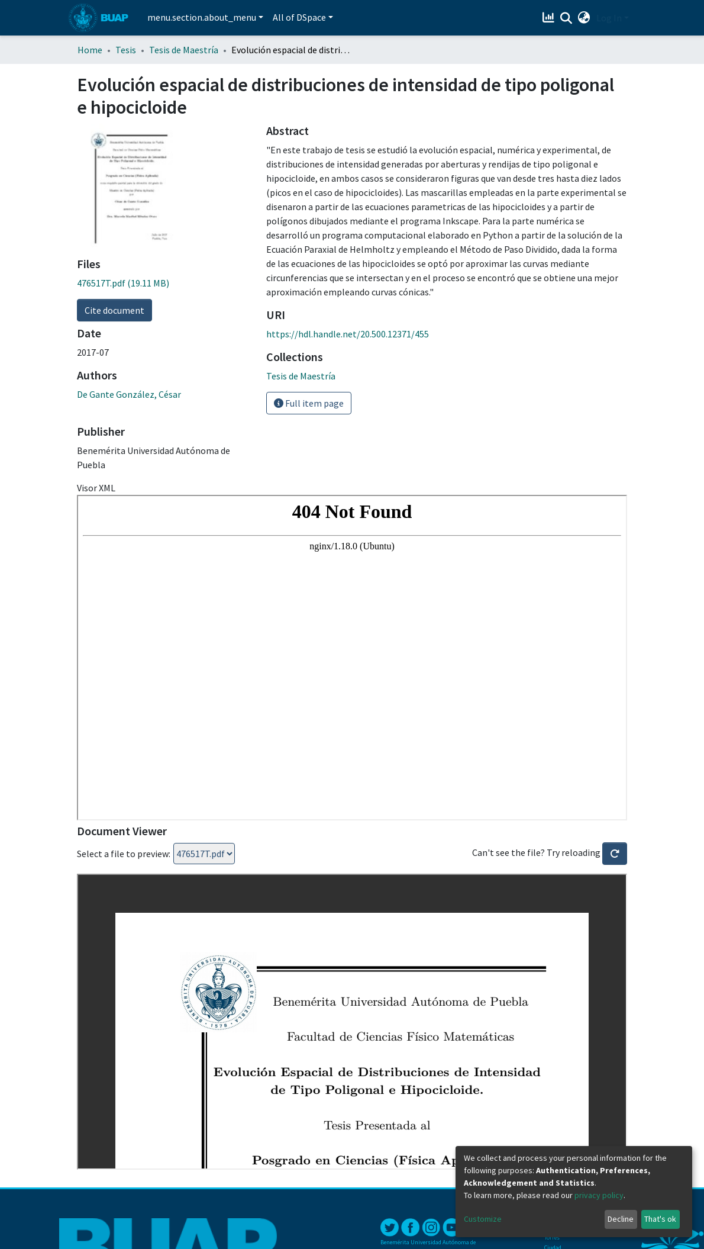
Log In (609, 18)
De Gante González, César (129, 394)
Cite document (114, 310)
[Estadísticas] (549, 18)
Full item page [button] (309, 403)
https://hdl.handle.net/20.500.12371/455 (347, 334)
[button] (584, 18)
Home (89, 50)
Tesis (125, 50)
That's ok (660, 1218)
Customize (483, 1218)
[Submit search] (566, 18)
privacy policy (599, 1195)
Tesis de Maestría (183, 50)
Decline (621, 1218)
